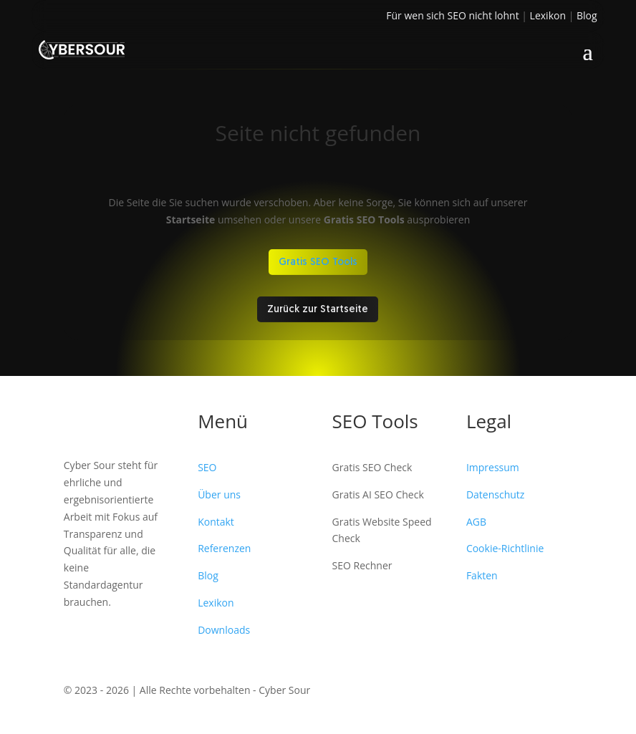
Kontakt (216, 521)
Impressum (492, 467)
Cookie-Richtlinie (505, 548)
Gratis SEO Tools (318, 262)
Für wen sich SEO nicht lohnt (452, 15)
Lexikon (548, 15)
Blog (587, 15)
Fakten (482, 575)
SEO (207, 467)
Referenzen (224, 548)
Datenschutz (495, 494)
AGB (476, 521)
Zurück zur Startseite (317, 309)
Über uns (219, 494)
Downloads (224, 630)
